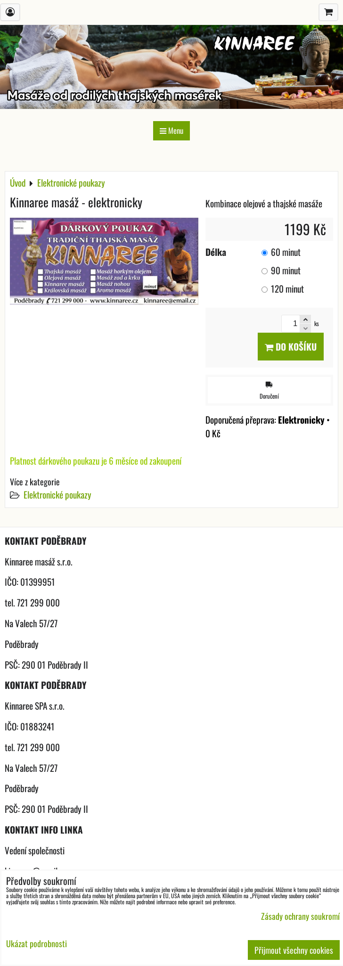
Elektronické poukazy (57, 494)
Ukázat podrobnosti (36, 944)
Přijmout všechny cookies (293, 950)
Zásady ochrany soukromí (300, 916)
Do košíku (291, 346)
